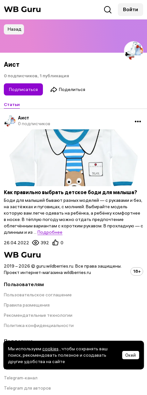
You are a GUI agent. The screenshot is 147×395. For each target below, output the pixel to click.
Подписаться (23, 89)
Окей (130, 355)
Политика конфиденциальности (39, 325)
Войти (130, 9)
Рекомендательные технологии (38, 315)
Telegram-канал (20, 378)
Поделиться (68, 89)
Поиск (107, 9)
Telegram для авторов (27, 388)
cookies (50, 349)
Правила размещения (27, 305)
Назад (14, 29)
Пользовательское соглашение (38, 295)
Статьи (12, 104)
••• (138, 121)
